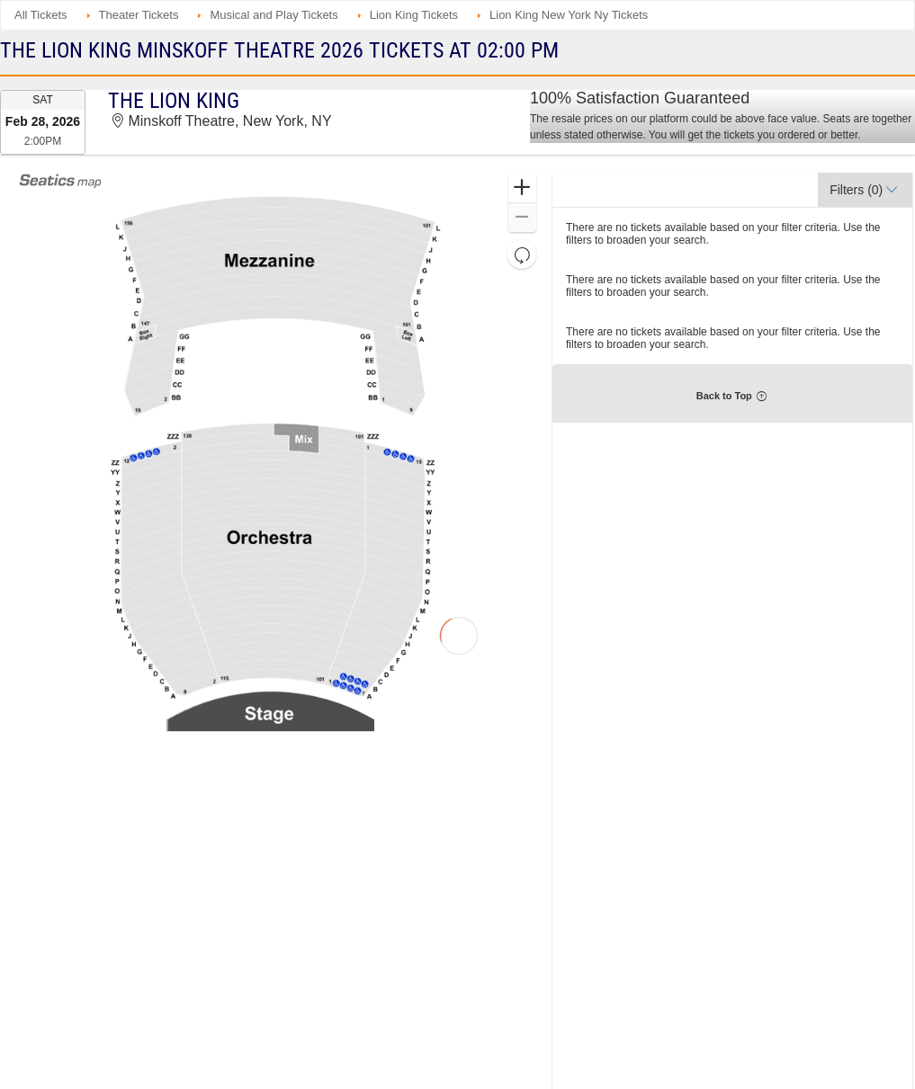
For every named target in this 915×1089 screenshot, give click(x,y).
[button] (522, 188)
